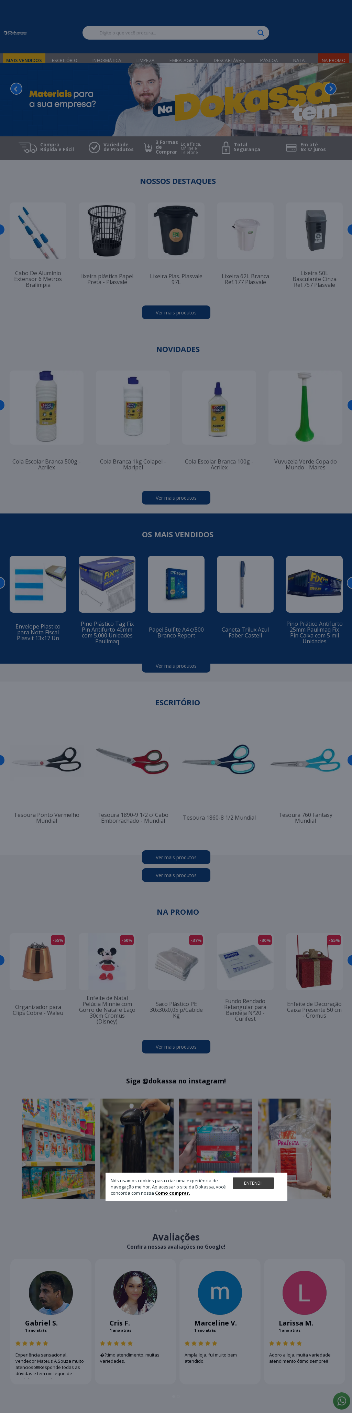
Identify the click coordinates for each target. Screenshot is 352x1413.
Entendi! (253, 1183)
